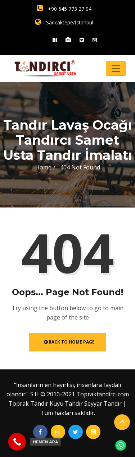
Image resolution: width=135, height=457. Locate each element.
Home (43, 167)
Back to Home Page (69, 342)
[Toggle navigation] (116, 68)
